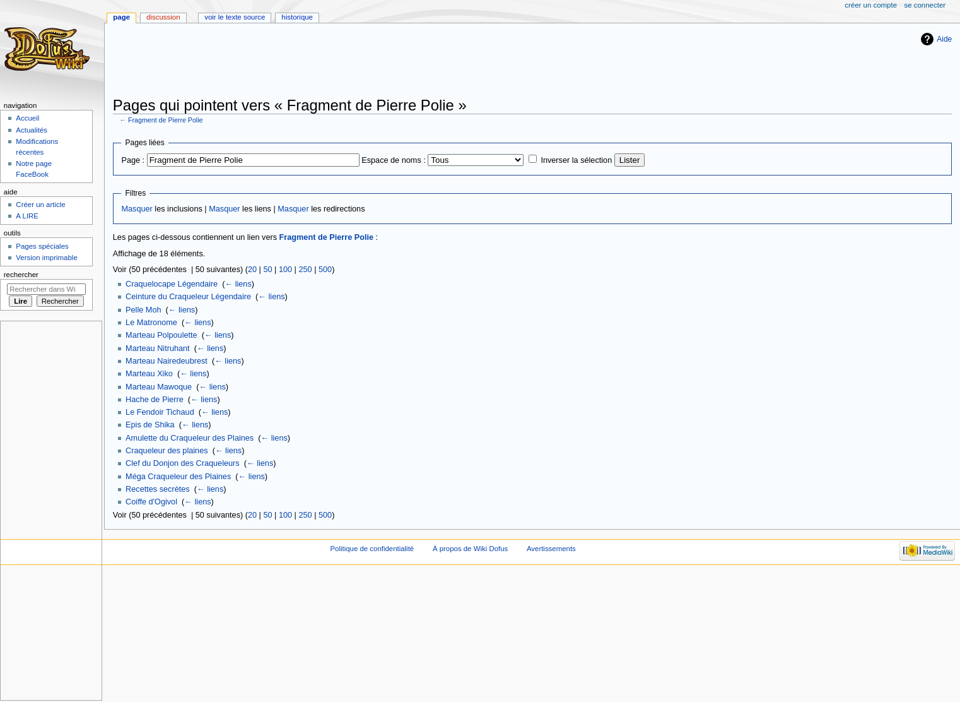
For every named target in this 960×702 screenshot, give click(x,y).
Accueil (27, 118)
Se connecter (925, 5)
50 (267, 269)
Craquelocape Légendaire (172, 284)
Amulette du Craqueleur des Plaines (190, 438)
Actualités (31, 130)
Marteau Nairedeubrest (167, 361)
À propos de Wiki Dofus (470, 548)
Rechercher (21, 274)
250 (305, 269)
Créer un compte (871, 5)
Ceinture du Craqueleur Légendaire (188, 296)
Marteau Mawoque (159, 387)
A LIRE (27, 216)
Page (121, 17)
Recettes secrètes (158, 489)
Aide (944, 39)
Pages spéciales (42, 246)
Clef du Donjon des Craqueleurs (183, 463)
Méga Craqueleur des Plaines (178, 476)
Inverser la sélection (576, 160)
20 (252, 269)
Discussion (163, 17)
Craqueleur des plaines (167, 450)
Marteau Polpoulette (161, 335)
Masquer (136, 209)
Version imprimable (46, 257)
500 (325, 269)
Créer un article (40, 204)
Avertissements (551, 548)
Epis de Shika (150, 424)
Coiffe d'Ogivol (151, 501)
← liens (238, 284)
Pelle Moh (143, 310)
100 (285, 269)
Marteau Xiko (149, 373)
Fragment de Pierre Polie (165, 120)
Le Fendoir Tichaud (160, 412)
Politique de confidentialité (372, 548)
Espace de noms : (393, 160)
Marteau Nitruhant (158, 348)
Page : (132, 160)
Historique (297, 17)
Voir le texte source (234, 17)
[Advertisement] (342, 61)
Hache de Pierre (155, 399)
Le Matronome (151, 322)
